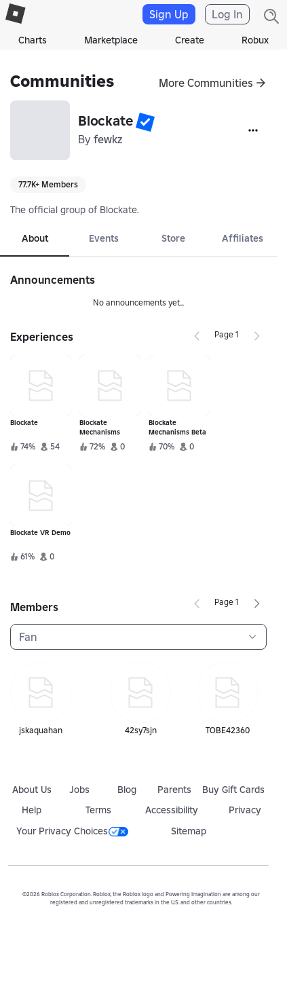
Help (31, 810)
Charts (32, 40)
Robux (255, 40)
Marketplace (111, 40)
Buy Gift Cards (233, 789)
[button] (145, 122)
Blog (126, 789)
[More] (253, 130)
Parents (174, 789)
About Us (32, 789)
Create (189, 40)
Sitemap (188, 831)
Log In (227, 14)
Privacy (245, 810)
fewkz (108, 139)
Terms (98, 810)
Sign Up (169, 14)
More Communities (206, 82)
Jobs (79, 789)
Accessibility (171, 810)
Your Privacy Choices (72, 831)
